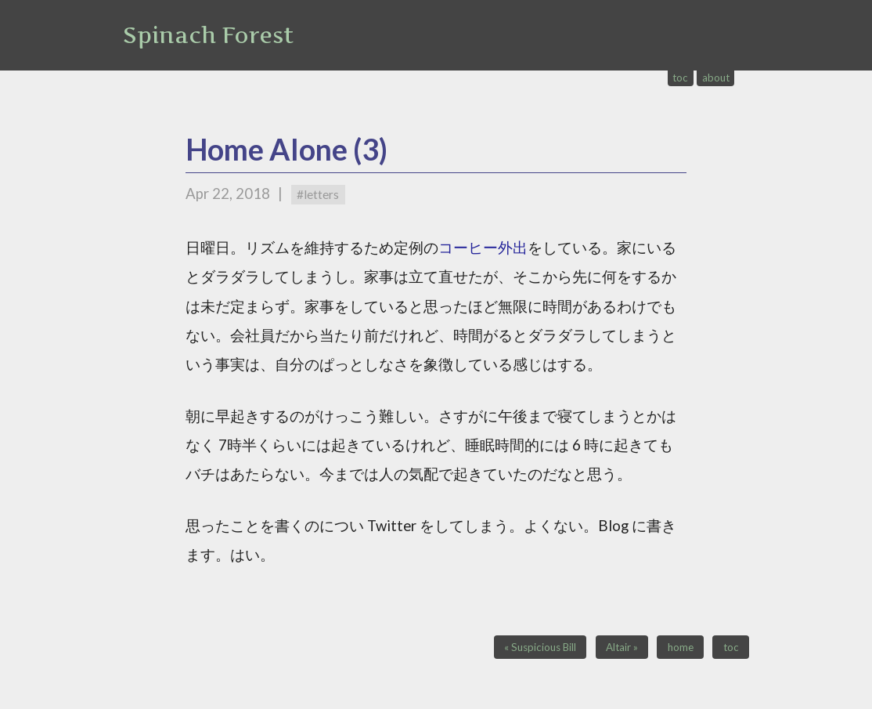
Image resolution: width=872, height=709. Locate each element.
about (716, 77)
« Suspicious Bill (540, 647)
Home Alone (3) (286, 149)
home (681, 647)
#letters (318, 194)
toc (680, 77)
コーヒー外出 (483, 247)
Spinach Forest (208, 35)
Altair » (622, 647)
